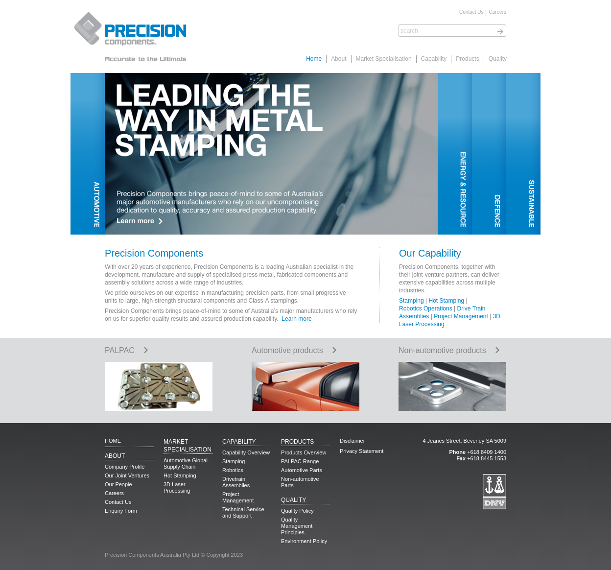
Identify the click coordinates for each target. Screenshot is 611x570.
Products (467, 58)
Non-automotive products (449, 350)
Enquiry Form (121, 511)
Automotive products (294, 350)
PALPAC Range (300, 461)
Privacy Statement (361, 451)
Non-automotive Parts (300, 482)
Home (314, 58)
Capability (434, 58)
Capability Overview (246, 452)
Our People (118, 484)
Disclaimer (352, 441)
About (338, 58)
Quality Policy (297, 511)
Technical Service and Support (243, 512)
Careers (497, 12)
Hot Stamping (447, 300)
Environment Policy (304, 541)
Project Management (461, 316)
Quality (498, 58)
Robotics (232, 470)
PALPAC (126, 350)
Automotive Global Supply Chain (186, 463)
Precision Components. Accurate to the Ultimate (129, 37)
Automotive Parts (301, 470)
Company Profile (124, 467)
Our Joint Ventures (127, 475)
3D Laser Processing (177, 487)
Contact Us (471, 12)
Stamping (411, 300)
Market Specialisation (384, 58)
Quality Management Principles (296, 526)
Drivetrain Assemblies (236, 482)
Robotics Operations (425, 308)
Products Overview (303, 452)
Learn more (296, 318)
